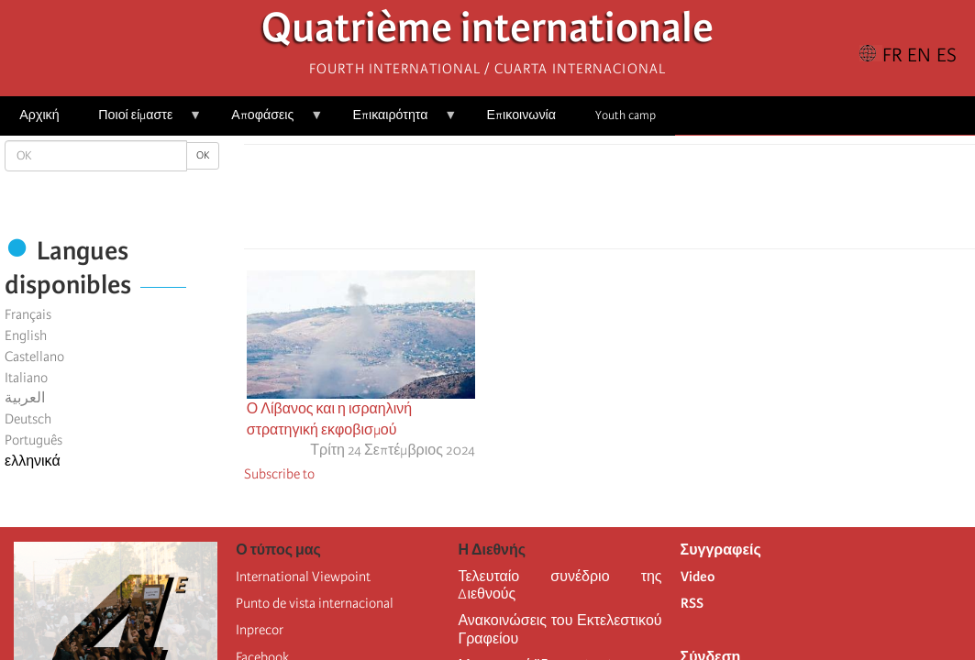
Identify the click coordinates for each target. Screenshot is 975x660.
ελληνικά (33, 461)
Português (33, 440)
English (26, 335)
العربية (25, 398)
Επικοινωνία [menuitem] (521, 115)
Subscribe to (279, 474)
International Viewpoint (303, 576)
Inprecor (259, 630)
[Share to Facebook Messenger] (609, 201)
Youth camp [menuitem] (625, 115)
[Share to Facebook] (557, 201)
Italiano (26, 377)
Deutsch (28, 419)
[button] (660, 201)
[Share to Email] (635, 201)
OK (202, 155)
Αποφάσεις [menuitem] (267, 121)
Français (28, 314)
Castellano (34, 356)
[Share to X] (583, 201)
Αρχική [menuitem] (39, 115)
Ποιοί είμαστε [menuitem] (140, 121)
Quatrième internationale (487, 32)
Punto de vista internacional (314, 603)
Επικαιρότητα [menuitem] (395, 121)
